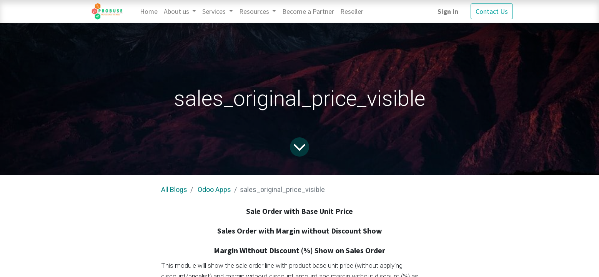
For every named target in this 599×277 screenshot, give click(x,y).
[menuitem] (149, 11)
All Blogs (174, 189)
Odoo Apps (214, 189)
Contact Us (492, 11)
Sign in (448, 11)
